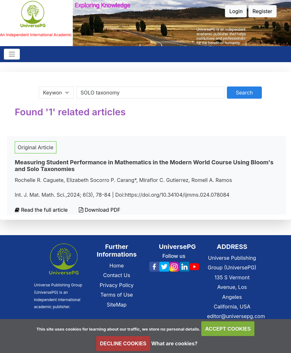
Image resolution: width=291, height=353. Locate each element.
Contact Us (116, 275)
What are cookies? (174, 343)
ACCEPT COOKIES (228, 328)
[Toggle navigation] (12, 54)
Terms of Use (116, 294)
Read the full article (42, 210)
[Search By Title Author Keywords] (150, 92)
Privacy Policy (117, 285)
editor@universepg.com (236, 316)
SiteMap (117, 304)
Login (236, 11)
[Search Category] (56, 92)
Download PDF (100, 210)
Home (117, 265)
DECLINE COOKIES (123, 343)
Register (262, 11)
